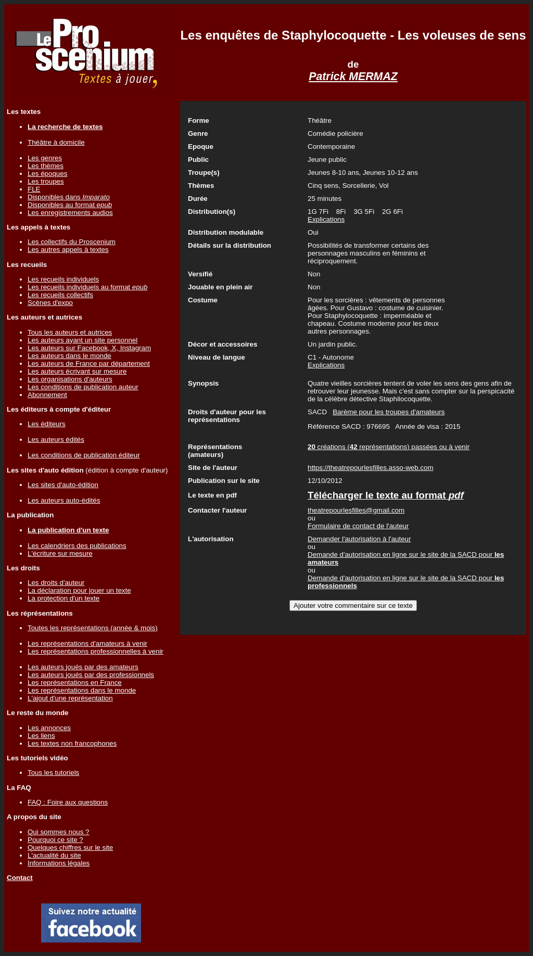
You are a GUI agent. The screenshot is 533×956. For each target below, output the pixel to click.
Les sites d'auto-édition (63, 485)
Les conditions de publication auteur (83, 387)
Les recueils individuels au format (87, 287)
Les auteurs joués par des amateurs (83, 667)
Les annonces (49, 728)
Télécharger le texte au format (386, 495)
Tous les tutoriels (53, 772)
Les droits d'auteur (56, 583)
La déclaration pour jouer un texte (79, 590)
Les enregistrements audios (70, 212)
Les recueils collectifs (60, 295)
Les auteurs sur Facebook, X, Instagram (89, 348)
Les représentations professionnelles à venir (95, 651)
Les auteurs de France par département (89, 363)
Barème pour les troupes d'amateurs (389, 412)
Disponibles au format (70, 205)
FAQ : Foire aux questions (68, 802)
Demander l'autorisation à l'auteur (359, 539)
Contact (20, 878)
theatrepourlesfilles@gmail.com (356, 510)
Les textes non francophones (72, 743)
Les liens (41, 736)
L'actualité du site (54, 855)
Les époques (47, 173)
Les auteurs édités (56, 439)
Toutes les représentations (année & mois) (93, 628)
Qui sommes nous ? (59, 832)
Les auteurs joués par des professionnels (91, 675)
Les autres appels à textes (68, 249)
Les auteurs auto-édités (64, 500)
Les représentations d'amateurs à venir (87, 643)
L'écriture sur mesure (60, 553)
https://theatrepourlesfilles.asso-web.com (371, 467)
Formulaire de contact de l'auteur (358, 526)
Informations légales (59, 863)
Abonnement (47, 395)
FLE (34, 189)
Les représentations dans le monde (82, 690)
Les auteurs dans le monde (69, 356)
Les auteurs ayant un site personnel (82, 340)
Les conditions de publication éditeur (84, 455)
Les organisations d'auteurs (70, 379)
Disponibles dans (69, 197)
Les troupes (46, 181)
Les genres (45, 158)
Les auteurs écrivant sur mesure (77, 371)
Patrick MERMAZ (353, 76)
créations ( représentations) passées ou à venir (388, 447)
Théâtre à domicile (56, 142)
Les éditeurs (47, 424)
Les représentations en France (75, 682)
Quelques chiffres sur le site (70, 847)
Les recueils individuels (63, 279)
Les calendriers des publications (77, 546)
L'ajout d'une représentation (70, 698)
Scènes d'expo (50, 303)
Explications (326, 219)
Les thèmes (46, 166)
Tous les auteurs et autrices (70, 332)
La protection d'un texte (63, 598)
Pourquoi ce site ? (55, 840)
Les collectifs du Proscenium (72, 242)
